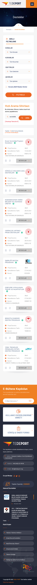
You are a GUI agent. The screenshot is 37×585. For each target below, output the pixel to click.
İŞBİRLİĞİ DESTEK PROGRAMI (11, 262)
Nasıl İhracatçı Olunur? (12, 543)
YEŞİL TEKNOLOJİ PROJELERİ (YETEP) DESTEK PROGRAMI (12, 349)
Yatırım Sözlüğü (10, 554)
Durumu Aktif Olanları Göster (17, 87)
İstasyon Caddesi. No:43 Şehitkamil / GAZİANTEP (18, 457)
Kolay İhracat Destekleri (13, 538)
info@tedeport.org (17, 469)
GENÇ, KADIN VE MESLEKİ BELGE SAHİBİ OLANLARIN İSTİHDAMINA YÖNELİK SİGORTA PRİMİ (20, 498)
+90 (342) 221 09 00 (18, 463)
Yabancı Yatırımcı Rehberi (13, 532)
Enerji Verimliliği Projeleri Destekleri (14, 142)
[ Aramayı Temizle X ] (11, 121)
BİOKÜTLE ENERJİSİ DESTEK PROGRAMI (12, 319)
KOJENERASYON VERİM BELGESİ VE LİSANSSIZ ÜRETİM (13, 202)
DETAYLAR (24, 161)
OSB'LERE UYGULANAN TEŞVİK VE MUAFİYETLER (14, 288)
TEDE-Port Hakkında (8, 582)
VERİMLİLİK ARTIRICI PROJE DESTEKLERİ (13, 232)
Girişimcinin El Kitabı (12, 549)
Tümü (6, 520)
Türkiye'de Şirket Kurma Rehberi (15, 560)
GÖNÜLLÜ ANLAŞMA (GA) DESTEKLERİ (15, 172)
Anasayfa (8, 29)
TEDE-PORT (16, 579)
